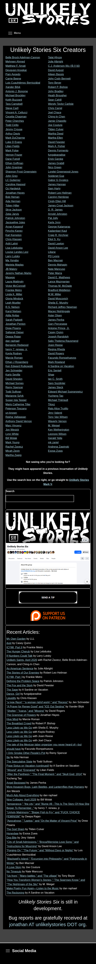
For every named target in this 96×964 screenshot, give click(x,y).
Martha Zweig (13, 455)
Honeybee (12, 833)
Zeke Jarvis (12, 214)
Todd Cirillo (12, 125)
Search (10, 491)
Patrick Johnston (15, 218)
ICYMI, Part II (14, 647)
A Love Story (14, 867)
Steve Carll (11, 108)
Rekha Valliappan (15, 417)
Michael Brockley (15, 95)
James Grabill (56, 163)
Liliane (52, 252)
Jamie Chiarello (57, 121)
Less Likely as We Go (19, 727)
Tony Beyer (54, 82)
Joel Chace (54, 112)
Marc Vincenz (13, 425)
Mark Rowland (56, 362)
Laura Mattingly (14, 281)
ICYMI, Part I (14, 677)
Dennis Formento (58, 150)
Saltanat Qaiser (14, 332)
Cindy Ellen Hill (57, 201)
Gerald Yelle (55, 438)
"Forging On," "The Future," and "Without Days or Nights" (39, 850)
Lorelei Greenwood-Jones (63, 171)
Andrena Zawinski (58, 446)
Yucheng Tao (55, 395)
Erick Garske (55, 159)
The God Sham (15, 829)
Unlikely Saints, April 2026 (21, 660)
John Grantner (13, 167)
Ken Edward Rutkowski (19, 366)
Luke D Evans (13, 142)
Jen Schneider (13, 370)
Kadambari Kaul (57, 230)
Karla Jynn (54, 222)
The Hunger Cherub (18, 651)
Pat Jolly (53, 218)
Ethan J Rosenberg (16, 362)
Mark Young (12, 442)
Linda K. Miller (13, 294)
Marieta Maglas (14, 264)
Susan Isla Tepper (16, 400)
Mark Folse (12, 150)
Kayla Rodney (13, 353)
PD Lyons (53, 256)
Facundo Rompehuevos (62, 357)
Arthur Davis (12, 133)
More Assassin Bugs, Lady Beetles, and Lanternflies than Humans (45, 786)
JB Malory (11, 269)
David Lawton (56, 243)
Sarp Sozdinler (56, 383)
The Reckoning (15, 892)
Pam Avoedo (12, 74)
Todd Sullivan (13, 391)
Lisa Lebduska (14, 247)
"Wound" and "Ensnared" (21, 770)
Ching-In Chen (56, 116)
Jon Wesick (12, 429)
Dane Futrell (12, 159)
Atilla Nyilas (12, 315)
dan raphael (12, 341)
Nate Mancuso (56, 269)
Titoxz (51, 404)
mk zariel (53, 442)
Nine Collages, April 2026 (21, 799)
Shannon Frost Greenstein (21, 171)
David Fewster (56, 142)
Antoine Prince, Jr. (59, 328)
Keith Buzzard (13, 99)
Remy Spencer (14, 387)
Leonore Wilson (57, 434)
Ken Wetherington (58, 429)
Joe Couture (55, 125)
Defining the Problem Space (22, 681)
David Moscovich (58, 298)
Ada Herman (12, 201)
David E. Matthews (59, 277)
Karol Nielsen (13, 311)
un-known (11, 412)
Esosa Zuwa (55, 450)
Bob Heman (12, 197)
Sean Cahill (55, 99)
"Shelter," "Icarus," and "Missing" (25, 710)
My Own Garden (16, 638)
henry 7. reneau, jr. (16, 349)
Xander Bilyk (12, 87)
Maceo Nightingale (59, 311)
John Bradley (55, 91)
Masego (10, 277)
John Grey (11, 176)
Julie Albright (55, 61)
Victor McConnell (15, 285)
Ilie (8, 757)
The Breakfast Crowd (18, 723)
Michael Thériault (58, 400)
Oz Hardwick (13, 188)
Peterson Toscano (16, 408)
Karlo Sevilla (12, 374)
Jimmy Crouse (13, 129)
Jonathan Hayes (15, 192)
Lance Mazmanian (59, 281)
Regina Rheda (56, 349)
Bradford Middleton (59, 290)
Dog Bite (11, 837)
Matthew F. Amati (15, 65)
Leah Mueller (13, 302)
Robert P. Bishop (58, 87)
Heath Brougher (57, 95)
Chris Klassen (13, 239)
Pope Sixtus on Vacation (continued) (27, 765)
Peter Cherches (14, 121)
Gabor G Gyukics (58, 180)
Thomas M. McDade (60, 285)
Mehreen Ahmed (15, 61)
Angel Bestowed (16, 782)
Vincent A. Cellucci (16, 112)
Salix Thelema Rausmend (63, 341)
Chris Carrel (55, 108)
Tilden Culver (56, 129)
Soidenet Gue (56, 176)
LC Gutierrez (13, 180)
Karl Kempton (13, 235)
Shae (51, 374)
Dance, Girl (13, 693)
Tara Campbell (14, 103)
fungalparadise (56, 154)
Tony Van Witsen (58, 417)
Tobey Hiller (12, 205)
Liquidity (11, 698)
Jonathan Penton (15, 323)
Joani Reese (55, 345)
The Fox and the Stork (19, 685)
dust (8, 643)
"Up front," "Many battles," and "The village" (31, 875)
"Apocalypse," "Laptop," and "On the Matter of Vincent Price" (41, 820)
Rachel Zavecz (14, 446)
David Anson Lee (58, 247)
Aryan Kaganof (14, 226)
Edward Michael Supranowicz (65, 391)
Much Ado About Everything (22, 795)
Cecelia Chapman (15, 116)
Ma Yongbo (12, 260)
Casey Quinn (55, 332)
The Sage (12, 689)
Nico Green (54, 167)
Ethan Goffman (14, 163)
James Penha (56, 319)
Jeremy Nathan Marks (18, 273)
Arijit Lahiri (11, 243)
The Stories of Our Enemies (22, 672)
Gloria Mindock (14, 298)
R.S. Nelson (12, 307)
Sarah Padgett (13, 319)
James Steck (55, 387)
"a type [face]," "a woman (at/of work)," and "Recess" (37, 702)
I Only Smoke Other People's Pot (25, 753)
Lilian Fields (12, 146)
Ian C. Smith (55, 379)
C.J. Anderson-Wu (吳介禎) (64, 65)
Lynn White (12, 434)
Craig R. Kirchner (58, 235)
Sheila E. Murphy (58, 302)
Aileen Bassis (56, 74)
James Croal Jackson (60, 205)
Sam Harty (54, 188)
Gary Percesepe (57, 323)
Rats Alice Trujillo (58, 408)
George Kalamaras (59, 226)
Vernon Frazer (13, 154)
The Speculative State (19, 761)
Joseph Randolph (58, 336)
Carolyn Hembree (58, 197)
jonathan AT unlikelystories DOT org (47, 924)
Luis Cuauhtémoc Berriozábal (22, 82)
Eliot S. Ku (54, 239)
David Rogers (56, 353)
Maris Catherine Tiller (17, 404)
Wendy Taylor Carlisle (60, 103)
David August (56, 70)
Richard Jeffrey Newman (62, 307)
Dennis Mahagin (57, 264)
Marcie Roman (14, 357)
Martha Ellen (55, 137)
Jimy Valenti (55, 412)
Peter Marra (55, 273)
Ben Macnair (55, 260)
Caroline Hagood (15, 184)
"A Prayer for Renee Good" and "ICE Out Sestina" (35, 706)
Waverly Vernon (57, 421)
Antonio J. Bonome (16, 91)
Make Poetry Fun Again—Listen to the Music (32, 888)
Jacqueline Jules (15, 222)
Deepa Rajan (13, 336)
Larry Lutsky (12, 256)
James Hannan (57, 184)
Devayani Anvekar (16, 70)
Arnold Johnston (57, 214)
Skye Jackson (13, 209)
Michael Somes (14, 383)
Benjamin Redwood (16, 345)
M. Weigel (54, 425)
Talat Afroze (55, 57)
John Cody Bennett (59, 78)
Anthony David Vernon (18, 421)
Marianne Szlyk (14, 395)
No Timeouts (13, 871)
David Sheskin (13, 379)
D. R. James (55, 209)
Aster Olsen (55, 315)
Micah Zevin (12, 450)
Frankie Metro (13, 290)
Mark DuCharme (15, 137)
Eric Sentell (54, 370)
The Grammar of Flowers (21, 715)
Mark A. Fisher (56, 146)
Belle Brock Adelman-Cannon (22, 57)
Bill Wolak (11, 438)
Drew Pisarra (13, 328)
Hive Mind (12, 719)
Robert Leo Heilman (60, 192)
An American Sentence (19, 668)
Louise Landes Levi (16, 252)
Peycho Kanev (14, 230)
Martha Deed (55, 133)
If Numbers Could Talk (19, 655)
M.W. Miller (54, 294)
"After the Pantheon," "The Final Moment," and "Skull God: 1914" (44, 774)
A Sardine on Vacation (61, 366)
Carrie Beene (13, 78)
